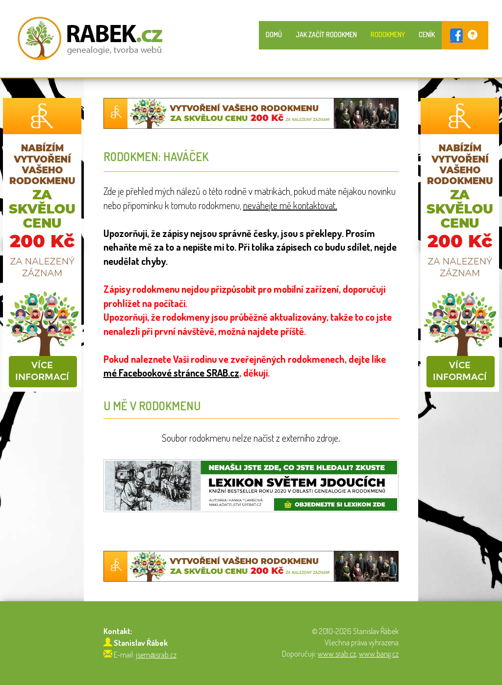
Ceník (427, 34)
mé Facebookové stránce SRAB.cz (171, 372)
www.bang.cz (379, 654)
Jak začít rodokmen (326, 34)
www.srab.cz (337, 654)
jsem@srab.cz (156, 655)
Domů (274, 34)
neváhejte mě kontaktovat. (290, 205)
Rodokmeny (388, 34)
